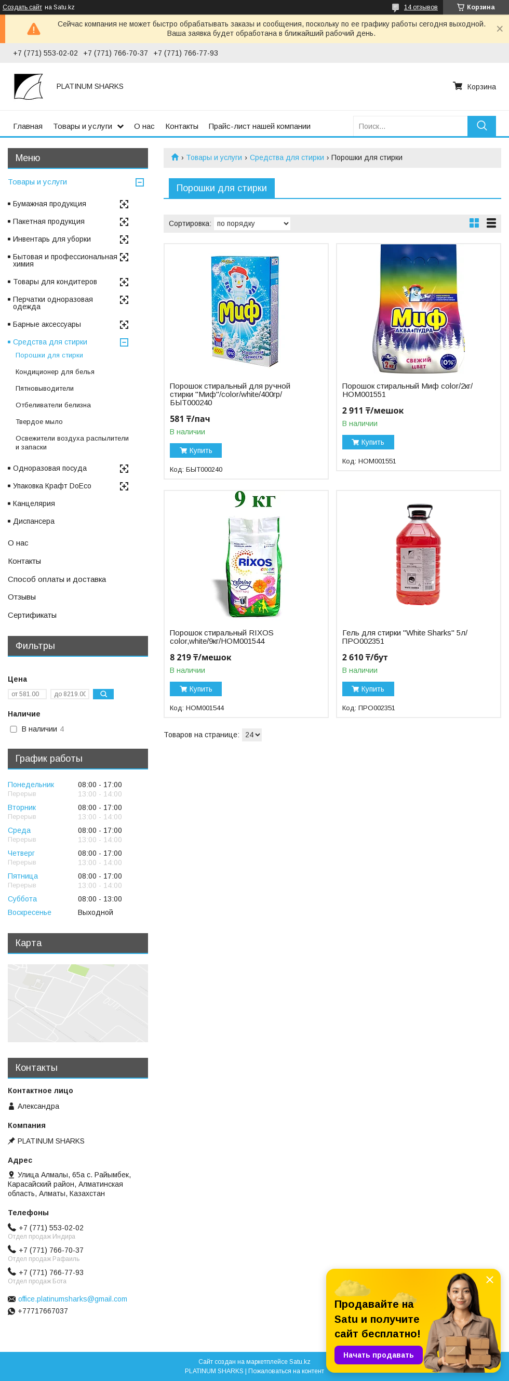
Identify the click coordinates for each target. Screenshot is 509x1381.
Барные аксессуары (47, 324)
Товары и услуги (82, 126)
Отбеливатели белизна (53, 405)
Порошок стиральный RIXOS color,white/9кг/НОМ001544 (222, 637)
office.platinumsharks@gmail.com (72, 1299)
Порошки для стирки (49, 355)
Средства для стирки (287, 157)
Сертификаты (32, 614)
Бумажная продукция (49, 204)
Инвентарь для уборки (52, 239)
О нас (144, 126)
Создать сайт (22, 7)
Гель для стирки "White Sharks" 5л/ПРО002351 (404, 637)
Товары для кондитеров (55, 281)
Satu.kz (300, 1361)
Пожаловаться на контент (286, 1371)
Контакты (181, 126)
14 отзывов (421, 7)
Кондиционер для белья (55, 372)
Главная (28, 126)
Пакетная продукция (49, 221)
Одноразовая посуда (50, 468)
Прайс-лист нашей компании (260, 126)
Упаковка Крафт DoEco (52, 486)
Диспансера (34, 521)
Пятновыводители (45, 388)
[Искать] (481, 126)
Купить (201, 450)
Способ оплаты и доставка (57, 579)
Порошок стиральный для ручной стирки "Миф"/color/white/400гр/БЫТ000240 (230, 394)
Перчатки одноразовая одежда (53, 303)
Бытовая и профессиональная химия (65, 260)
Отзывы (22, 596)
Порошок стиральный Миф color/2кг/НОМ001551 (407, 390)
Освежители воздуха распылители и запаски (72, 442)
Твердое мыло (39, 422)
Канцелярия (34, 503)
